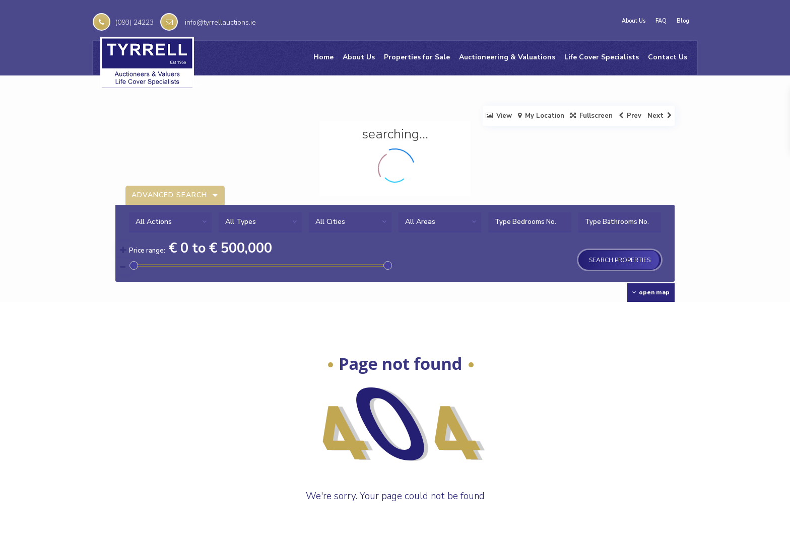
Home (323, 57)
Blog (683, 21)
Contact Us (667, 57)
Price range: (147, 250)
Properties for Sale (417, 57)
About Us (633, 21)
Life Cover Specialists (601, 57)
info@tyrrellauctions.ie (220, 22)
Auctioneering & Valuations (507, 57)
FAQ (661, 21)
